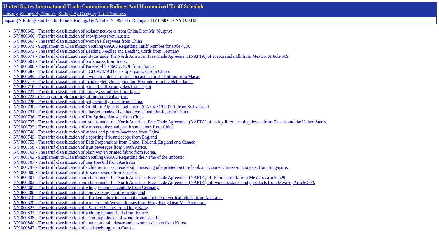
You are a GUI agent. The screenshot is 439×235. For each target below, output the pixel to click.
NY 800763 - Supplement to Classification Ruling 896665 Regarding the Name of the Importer (98, 157)
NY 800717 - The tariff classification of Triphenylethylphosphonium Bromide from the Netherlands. (103, 81)
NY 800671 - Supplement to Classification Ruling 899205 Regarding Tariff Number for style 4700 (101, 46)
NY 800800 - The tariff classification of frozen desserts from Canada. (75, 172)
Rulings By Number (38, 13)
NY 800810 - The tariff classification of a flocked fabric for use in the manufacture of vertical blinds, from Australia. (118, 197)
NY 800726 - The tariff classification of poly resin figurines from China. (78, 101)
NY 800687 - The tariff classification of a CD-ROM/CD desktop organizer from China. (91, 71)
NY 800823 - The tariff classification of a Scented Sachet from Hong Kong (80, 207)
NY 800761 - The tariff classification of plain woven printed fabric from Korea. (84, 152)
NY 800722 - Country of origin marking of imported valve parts (70, 96)
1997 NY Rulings (130, 20)
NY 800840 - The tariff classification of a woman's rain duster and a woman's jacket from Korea (99, 222)
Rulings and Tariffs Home (46, 20)
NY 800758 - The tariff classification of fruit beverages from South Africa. (80, 147)
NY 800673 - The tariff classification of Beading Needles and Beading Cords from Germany (96, 51)
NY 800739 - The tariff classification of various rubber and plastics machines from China (93, 127)
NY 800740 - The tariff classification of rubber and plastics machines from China (86, 132)
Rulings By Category (77, 13)
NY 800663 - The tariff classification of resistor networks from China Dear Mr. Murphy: (92, 31)
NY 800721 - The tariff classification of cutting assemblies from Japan (76, 91)
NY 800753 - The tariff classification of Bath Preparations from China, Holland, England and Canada (104, 142)
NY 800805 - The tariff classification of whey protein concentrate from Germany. (86, 187)
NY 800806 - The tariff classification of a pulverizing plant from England (79, 192)
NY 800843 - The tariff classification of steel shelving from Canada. (74, 227)
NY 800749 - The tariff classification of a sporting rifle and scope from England (85, 137)
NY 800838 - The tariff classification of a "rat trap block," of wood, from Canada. (86, 217)
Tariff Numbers (112, 13)
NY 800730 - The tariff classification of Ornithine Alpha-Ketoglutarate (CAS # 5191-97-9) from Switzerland (111, 106)
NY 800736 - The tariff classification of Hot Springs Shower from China (78, 116)
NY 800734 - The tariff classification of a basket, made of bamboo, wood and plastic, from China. (101, 111)
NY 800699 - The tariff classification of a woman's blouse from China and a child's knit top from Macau (106, 76)
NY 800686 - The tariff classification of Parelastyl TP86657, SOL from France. (84, 66)
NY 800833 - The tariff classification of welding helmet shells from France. (81, 212)
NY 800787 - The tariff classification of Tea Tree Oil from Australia (74, 162)
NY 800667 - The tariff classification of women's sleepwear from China (77, 41)
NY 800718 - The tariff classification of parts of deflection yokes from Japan (82, 86)
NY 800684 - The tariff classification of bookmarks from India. (70, 61)
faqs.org (10, 13)
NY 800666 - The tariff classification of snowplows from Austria (71, 36)
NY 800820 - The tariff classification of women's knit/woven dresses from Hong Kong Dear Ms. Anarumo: (109, 202)
